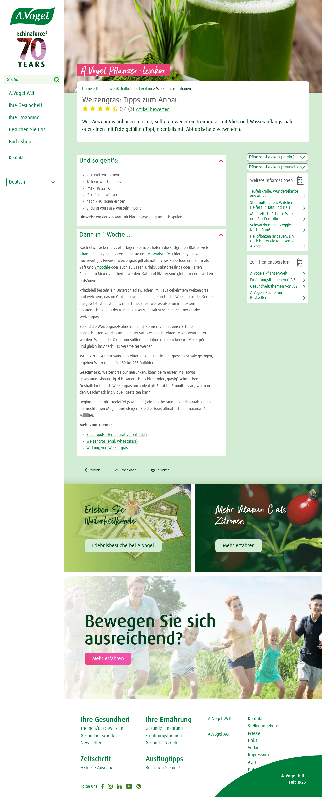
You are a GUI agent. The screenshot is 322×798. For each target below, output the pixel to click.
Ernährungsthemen (164, 736)
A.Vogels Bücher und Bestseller (267, 295)
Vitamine (87, 254)
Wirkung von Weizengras (107, 448)
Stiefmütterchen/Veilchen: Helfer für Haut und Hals (272, 205)
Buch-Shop (20, 141)
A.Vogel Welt (22, 93)
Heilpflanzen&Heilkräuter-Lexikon (124, 89)
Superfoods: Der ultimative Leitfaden (116, 435)
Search (59, 80)
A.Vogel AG (218, 735)
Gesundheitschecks (98, 736)
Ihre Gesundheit (25, 105)
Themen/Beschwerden (101, 729)
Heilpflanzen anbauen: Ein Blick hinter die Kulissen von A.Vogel (274, 241)
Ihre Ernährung (24, 117)
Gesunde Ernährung (164, 729)
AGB (252, 763)
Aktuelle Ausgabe (96, 768)
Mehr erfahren (239, 546)
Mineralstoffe (158, 254)
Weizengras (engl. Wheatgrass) (112, 441)
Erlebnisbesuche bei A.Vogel (123, 546)
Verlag (253, 748)
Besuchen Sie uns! (163, 768)
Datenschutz (259, 770)
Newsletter (90, 743)
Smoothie (102, 267)
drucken (167, 470)
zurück (93, 470)
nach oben (129, 470)
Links (252, 741)
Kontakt (255, 719)
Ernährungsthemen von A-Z (272, 280)
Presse (254, 734)
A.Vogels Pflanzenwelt (268, 273)
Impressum (258, 755)
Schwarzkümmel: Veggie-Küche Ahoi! (271, 227)
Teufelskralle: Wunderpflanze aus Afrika (274, 193)
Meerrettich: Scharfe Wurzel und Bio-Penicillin (273, 216)
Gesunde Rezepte (162, 743)
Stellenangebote (263, 726)
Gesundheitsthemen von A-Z (273, 286)
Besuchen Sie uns (27, 129)
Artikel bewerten (155, 109)
